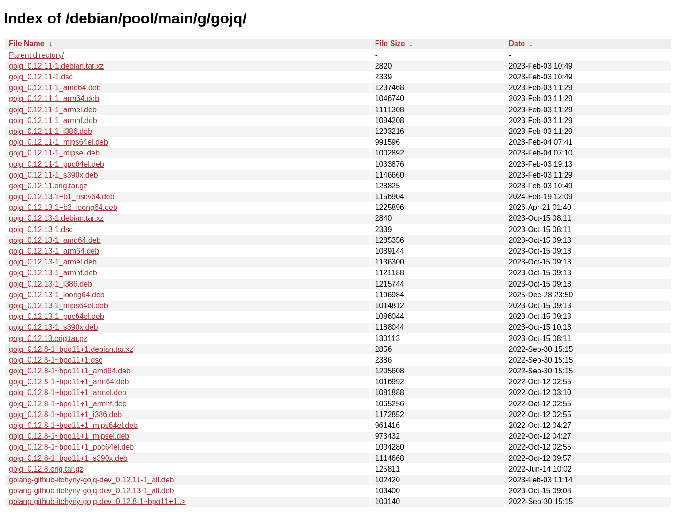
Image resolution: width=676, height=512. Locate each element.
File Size (390, 43)
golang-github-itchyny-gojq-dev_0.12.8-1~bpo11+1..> (97, 501)
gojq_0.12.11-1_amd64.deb (55, 88)
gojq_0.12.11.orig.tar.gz (48, 186)
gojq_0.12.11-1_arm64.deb (54, 98)
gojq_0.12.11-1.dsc (41, 77)
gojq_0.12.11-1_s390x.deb (53, 175)
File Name (27, 43)
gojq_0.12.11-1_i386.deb (50, 131)
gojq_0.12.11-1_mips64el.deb (58, 142)
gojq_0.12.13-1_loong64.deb (57, 295)
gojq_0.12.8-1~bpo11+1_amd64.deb (70, 371)
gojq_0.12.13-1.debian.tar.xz (56, 218)
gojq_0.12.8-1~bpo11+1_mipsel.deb (69, 436)
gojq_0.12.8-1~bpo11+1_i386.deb (65, 415)
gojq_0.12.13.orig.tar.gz (48, 338)
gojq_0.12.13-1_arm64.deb (54, 251)
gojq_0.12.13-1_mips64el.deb (58, 306)
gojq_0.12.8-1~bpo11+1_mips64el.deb (73, 425)
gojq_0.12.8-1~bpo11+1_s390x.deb (68, 458)
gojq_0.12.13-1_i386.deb (50, 284)
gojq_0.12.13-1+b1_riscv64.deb (62, 197)
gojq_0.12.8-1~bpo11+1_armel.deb (67, 392)
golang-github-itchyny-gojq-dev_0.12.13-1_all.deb (91, 491)
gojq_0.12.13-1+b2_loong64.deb (63, 207)
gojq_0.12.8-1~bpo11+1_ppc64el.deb (71, 447)
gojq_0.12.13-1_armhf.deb (53, 273)
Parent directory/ (36, 55)
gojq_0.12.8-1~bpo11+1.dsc (55, 360)
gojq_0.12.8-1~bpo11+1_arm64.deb (69, 382)
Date (516, 43)
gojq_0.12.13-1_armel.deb (53, 262)
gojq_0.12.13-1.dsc (41, 229)
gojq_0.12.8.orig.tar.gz (46, 469)
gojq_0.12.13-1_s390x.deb (53, 327)
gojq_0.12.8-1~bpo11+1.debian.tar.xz (71, 349)
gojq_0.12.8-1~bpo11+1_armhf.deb (68, 404)
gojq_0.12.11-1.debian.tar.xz (56, 66)
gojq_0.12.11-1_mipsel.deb (54, 153)
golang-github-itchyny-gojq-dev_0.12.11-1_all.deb (91, 480)
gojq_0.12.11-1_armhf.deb (53, 120)
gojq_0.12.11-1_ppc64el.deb (56, 164)
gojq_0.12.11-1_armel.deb (53, 110)
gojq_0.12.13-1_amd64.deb (55, 240)
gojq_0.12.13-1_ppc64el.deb (56, 316)
